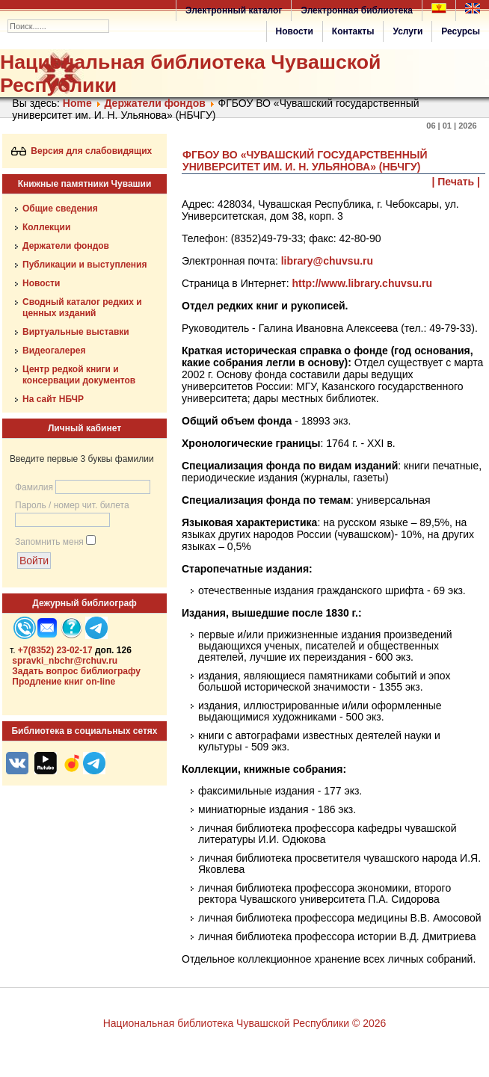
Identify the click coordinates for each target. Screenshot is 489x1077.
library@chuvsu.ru (327, 261)
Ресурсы (460, 31)
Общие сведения (60, 208)
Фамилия (34, 487)
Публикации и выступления (84, 264)
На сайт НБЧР (53, 399)
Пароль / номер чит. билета (72, 505)
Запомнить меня (49, 542)
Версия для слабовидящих (82, 151)
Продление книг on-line (63, 681)
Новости (294, 31)
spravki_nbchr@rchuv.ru (64, 660)
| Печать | (456, 182)
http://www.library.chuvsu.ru (362, 283)
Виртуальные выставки (75, 332)
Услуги (407, 31)
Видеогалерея (53, 350)
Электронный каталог (233, 10)
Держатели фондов (154, 103)
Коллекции (46, 227)
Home (77, 103)
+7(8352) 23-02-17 (55, 650)
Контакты (353, 31)
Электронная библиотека (357, 10)
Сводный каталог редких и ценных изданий (82, 307)
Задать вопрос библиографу (76, 671)
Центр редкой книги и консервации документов (78, 375)
